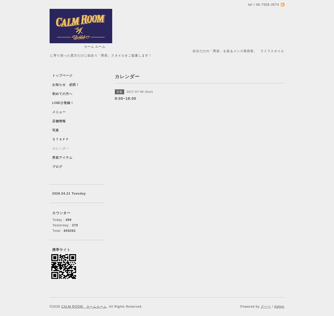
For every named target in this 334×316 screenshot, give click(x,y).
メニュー (59, 112)
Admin (279, 306)
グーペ (266, 306)
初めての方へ (62, 94)
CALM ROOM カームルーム (84, 306)
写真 (55, 130)
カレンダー (60, 148)
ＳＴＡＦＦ (60, 139)
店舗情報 (59, 121)
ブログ (57, 167)
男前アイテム (62, 157)
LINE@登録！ (63, 103)
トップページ (62, 75)
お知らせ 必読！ (65, 84)
